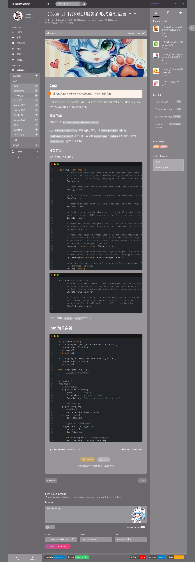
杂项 (26, 85)
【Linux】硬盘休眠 (170, 81)
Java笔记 (26, 100)
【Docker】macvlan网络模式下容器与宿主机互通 (172, 30)
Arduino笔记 (26, 115)
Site (116, 534)
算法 (26, 124)
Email (83, 534)
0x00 (158, 162)
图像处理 (26, 129)
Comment (50, 502)
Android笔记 (26, 105)
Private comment (132, 527)
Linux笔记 (26, 95)
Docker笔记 (26, 134)
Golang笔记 (26, 120)
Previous (51, 480)
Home (51, 33)
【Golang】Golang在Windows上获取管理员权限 (172, 57)
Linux (156, 146)
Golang (60, 22)
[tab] (156, 12)
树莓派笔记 (26, 90)
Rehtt (50, 20)
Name (48, 534)
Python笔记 (26, 110)
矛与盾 (25, 145)
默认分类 (25, 75)
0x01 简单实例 (162, 167)
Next (143, 480)
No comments (97, 20)
